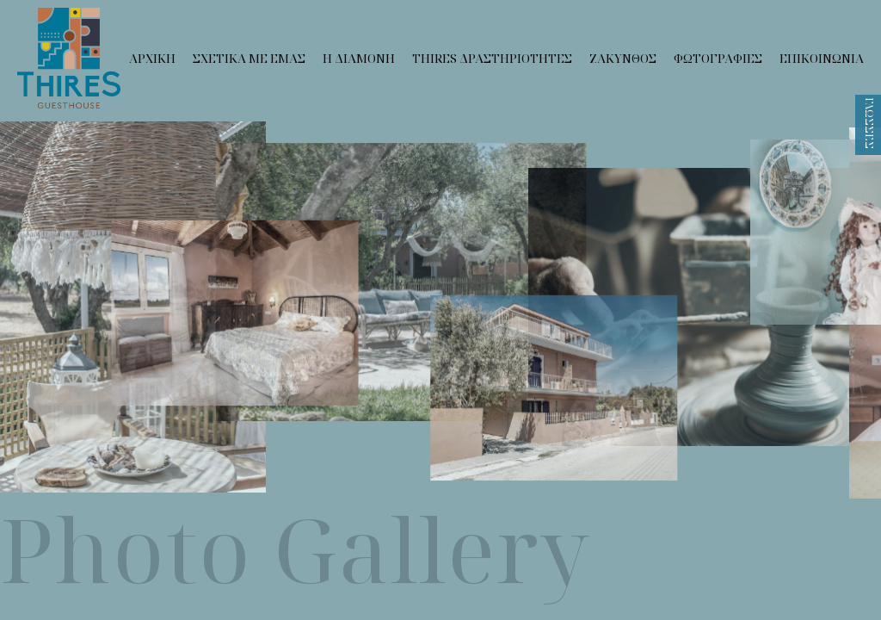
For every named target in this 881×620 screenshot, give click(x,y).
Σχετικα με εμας (249, 58)
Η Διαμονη (359, 58)
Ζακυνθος (622, 58)
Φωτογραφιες (718, 58)
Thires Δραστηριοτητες (492, 58)
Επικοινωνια (821, 58)
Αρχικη (152, 58)
